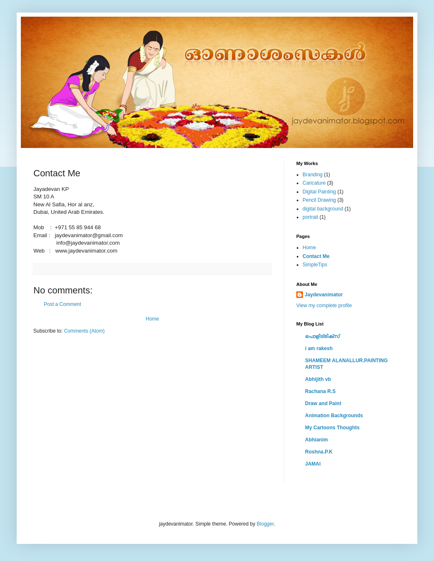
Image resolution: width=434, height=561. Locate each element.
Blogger (265, 524)
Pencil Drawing (319, 200)
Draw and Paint (323, 403)
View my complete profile (324, 305)
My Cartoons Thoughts (332, 428)
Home (152, 319)
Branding (313, 175)
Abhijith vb (318, 379)
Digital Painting (319, 192)
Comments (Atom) (84, 331)
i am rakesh (319, 348)
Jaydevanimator (324, 295)
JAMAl (312, 464)
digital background (323, 209)
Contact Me (316, 256)
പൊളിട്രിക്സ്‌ (322, 336)
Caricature (314, 183)
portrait (310, 217)
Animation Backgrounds (334, 415)
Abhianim (316, 440)
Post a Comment (62, 304)
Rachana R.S (320, 391)
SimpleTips (315, 265)
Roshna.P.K (319, 452)
